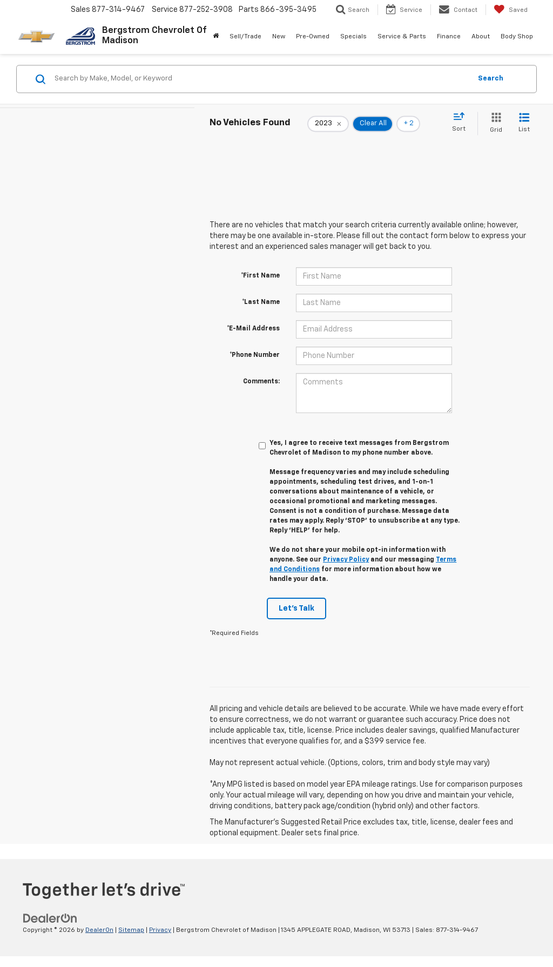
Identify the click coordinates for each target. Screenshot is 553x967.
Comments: (261, 381)
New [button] (278, 36)
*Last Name (261, 302)
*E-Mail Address (253, 329)
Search (490, 78)
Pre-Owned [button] (312, 36)
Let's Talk (296, 608)
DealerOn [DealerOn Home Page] (99, 930)
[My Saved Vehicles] (510, 9)
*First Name (260, 276)
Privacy (160, 930)
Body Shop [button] (517, 36)
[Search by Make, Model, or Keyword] (261, 79)
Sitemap (131, 930)
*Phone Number (255, 355)
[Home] (215, 36)
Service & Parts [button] (401, 36)
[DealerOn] (50, 918)
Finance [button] (449, 36)
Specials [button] (353, 36)
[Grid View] (493, 123)
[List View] (524, 123)
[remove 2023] (328, 124)
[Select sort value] (462, 122)
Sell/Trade (245, 36)
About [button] (480, 36)
